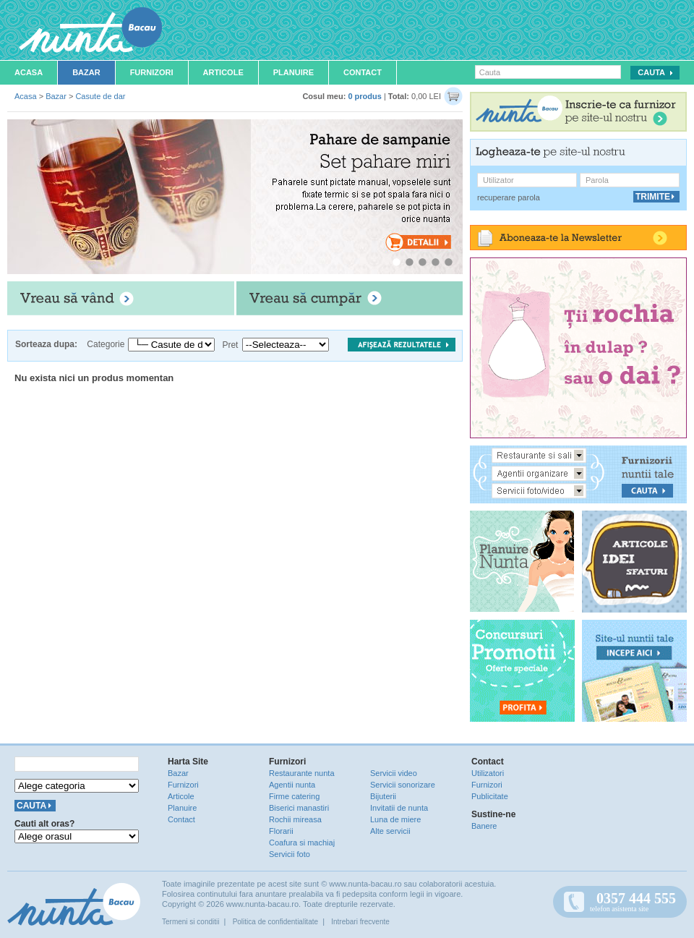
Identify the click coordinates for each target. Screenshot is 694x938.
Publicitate (489, 796)
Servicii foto (289, 854)
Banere (484, 826)
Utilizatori (487, 773)
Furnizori (152, 72)
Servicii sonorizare (402, 784)
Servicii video (393, 773)
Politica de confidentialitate (275, 922)
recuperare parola (508, 197)
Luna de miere (395, 819)
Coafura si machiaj (302, 842)
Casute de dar (100, 96)
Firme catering (294, 796)
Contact (362, 72)
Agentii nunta (292, 784)
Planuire (293, 72)
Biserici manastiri (299, 807)
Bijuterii (383, 796)
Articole (223, 72)
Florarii (281, 831)
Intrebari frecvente (360, 922)
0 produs (364, 96)
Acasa (28, 72)
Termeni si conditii (190, 922)
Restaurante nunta (302, 773)
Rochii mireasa (295, 819)
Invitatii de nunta (399, 807)
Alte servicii (390, 831)
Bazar (86, 72)
